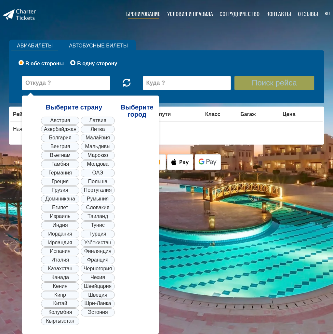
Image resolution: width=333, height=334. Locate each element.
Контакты (279, 14)
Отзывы (308, 14)
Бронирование (144, 14)
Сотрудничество (240, 14)
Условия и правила (191, 14)
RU (327, 13)
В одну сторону (93, 63)
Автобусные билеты (98, 45)
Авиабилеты (35, 45)
